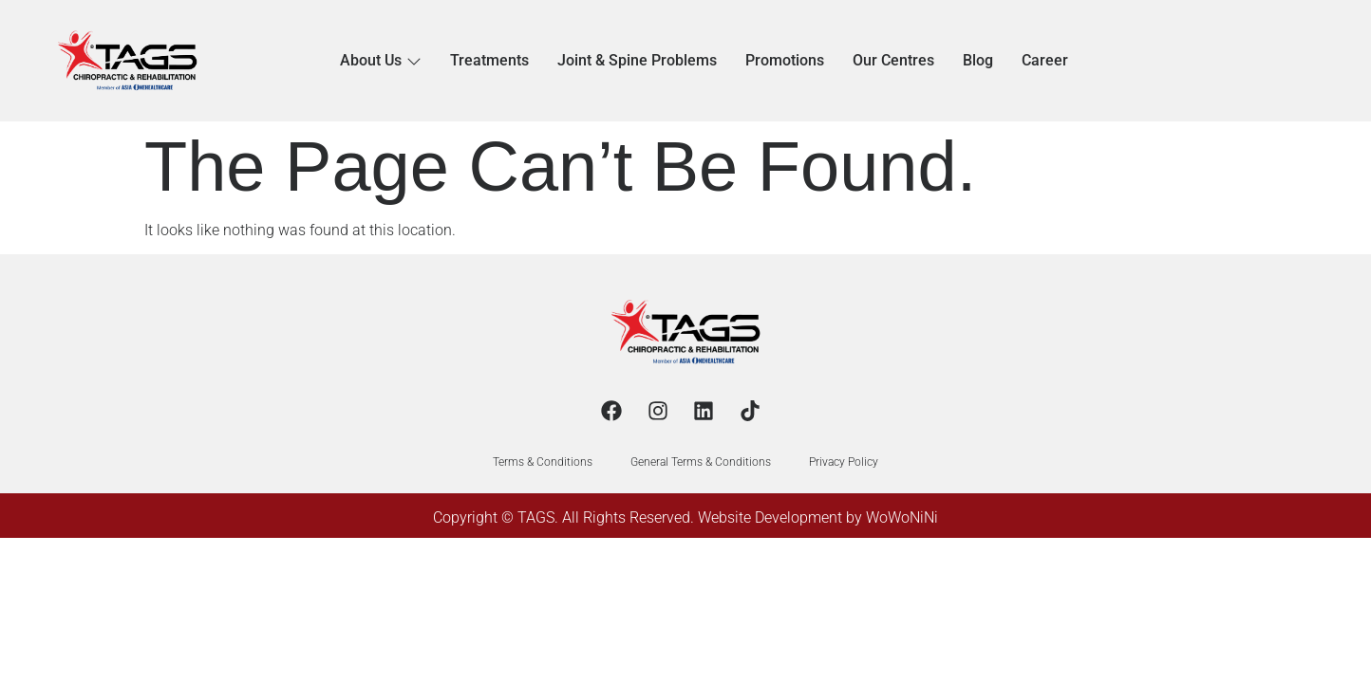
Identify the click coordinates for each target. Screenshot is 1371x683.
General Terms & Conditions (700, 462)
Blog (978, 60)
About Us (381, 60)
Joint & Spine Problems (637, 60)
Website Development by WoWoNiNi (818, 517)
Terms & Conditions (542, 462)
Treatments (489, 60)
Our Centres (893, 60)
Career (1045, 60)
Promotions (784, 60)
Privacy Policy (843, 462)
